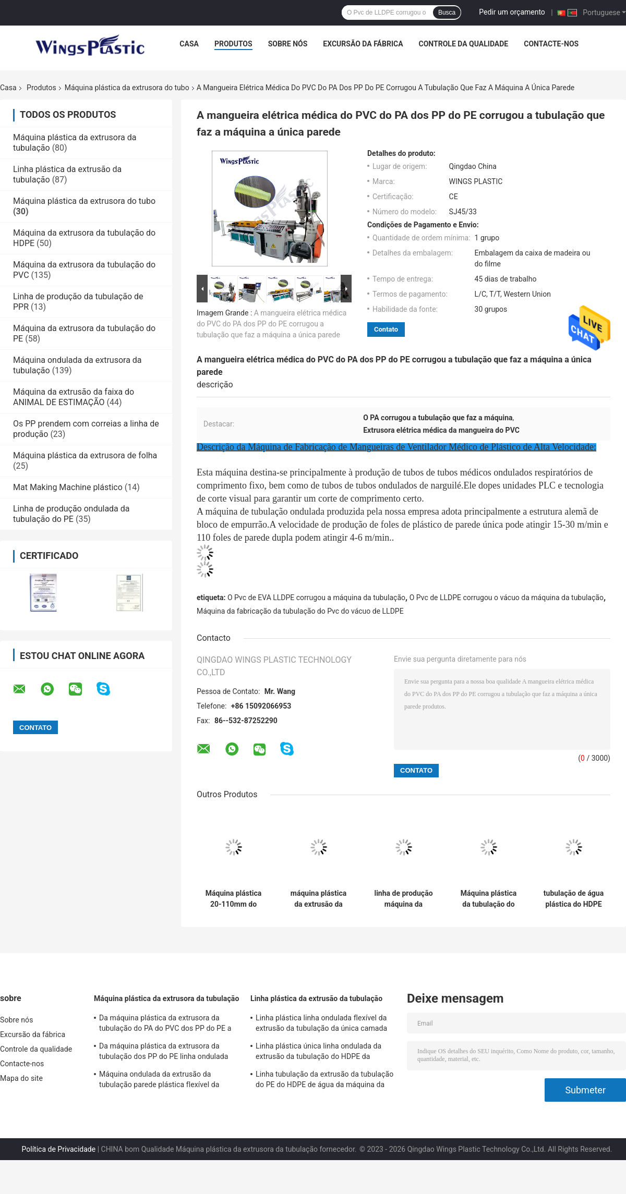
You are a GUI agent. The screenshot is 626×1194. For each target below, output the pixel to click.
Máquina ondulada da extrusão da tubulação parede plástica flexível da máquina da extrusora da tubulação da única (162, 1081)
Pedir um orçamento (512, 12)
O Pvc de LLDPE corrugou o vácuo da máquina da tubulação (507, 597)
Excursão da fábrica (363, 44)
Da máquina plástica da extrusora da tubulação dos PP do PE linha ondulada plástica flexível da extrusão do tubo (163, 1053)
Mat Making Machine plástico (68, 487)
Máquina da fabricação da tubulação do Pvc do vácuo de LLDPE (300, 611)
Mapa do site (21, 1078)
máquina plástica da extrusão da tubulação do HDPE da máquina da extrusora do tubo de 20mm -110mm (318, 899)
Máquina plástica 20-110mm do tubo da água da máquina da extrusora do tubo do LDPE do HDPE (233, 899)
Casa (189, 44)
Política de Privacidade (59, 1149)
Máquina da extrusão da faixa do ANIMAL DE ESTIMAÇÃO (73, 397)
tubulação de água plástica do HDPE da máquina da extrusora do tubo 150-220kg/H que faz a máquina (574, 899)
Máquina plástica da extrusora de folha (85, 455)
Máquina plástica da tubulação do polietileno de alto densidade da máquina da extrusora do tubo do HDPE (488, 899)
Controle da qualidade (464, 44)
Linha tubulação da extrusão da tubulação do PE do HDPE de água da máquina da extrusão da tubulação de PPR (324, 1081)
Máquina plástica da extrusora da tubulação (166, 998)
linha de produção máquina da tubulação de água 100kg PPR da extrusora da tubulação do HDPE (403, 899)
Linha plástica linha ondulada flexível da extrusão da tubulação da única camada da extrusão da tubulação (321, 1024)
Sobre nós (288, 44)
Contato (386, 329)
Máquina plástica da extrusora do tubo (127, 87)
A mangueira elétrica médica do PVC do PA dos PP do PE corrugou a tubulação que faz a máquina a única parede (271, 324)
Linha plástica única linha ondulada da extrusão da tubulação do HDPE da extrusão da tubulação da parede (318, 1053)
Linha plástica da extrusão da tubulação (316, 998)
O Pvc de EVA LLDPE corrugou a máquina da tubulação (316, 597)
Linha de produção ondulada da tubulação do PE (71, 514)
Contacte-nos (551, 44)
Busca (446, 12)
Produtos (233, 44)
